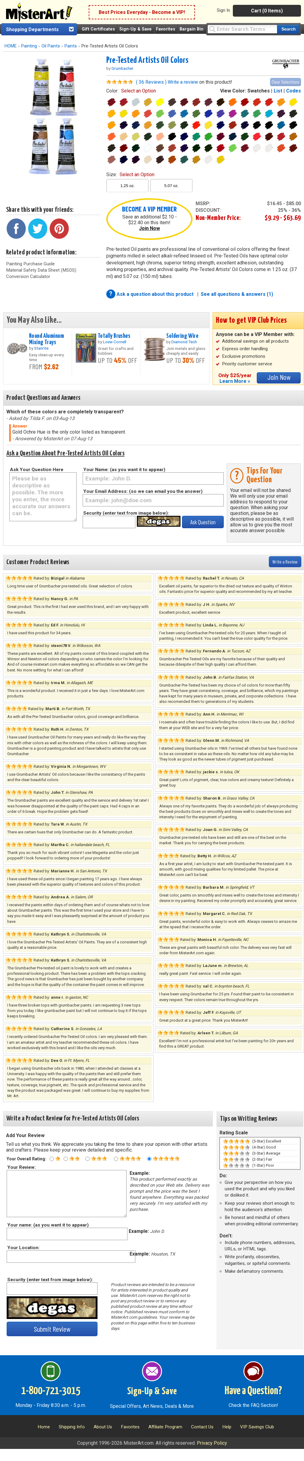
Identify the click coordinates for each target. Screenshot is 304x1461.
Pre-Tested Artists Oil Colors (147, 60)
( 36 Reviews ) (151, 82)
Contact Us (202, 1427)
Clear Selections (285, 82)
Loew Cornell (114, 341)
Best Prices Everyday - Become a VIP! (142, 12)
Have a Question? (253, 1391)
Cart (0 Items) (267, 11)
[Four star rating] (116, 1159)
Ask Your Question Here (36, 469)
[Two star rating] (65, 1159)
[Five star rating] (149, 1159)
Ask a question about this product (156, 294)
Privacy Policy (212, 1443)
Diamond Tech (184, 341)
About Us (103, 1427)
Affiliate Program (165, 1427)
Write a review (183, 82)
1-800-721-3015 (50, 1391)
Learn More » (235, 381)
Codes (293, 91)
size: (130, 174)
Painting (29, 46)
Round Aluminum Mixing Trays (46, 339)
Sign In (223, 10)
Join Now (149, 228)
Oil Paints (50, 46)
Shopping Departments (32, 29)
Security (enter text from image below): (126, 513)
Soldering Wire (182, 336)
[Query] (242, 28)
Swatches (258, 91)
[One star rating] (52, 1159)
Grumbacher (122, 68)
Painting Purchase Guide (30, 264)
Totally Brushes (114, 336)
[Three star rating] (87, 1159)
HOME (11, 46)
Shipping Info (72, 1427)
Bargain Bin (191, 29)
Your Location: (23, 1247)
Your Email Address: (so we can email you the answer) (143, 491)
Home (44, 1427)
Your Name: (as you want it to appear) (124, 469)
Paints (70, 46)
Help (226, 1427)
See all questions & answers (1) (237, 294)
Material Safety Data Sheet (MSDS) (41, 270)
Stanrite (41, 348)
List (278, 91)
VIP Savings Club (257, 1427)
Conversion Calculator (28, 276)
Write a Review (285, 561)
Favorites (165, 29)
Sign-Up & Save (135, 29)
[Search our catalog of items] (288, 29)
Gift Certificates (98, 29)
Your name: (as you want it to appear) (48, 1225)
